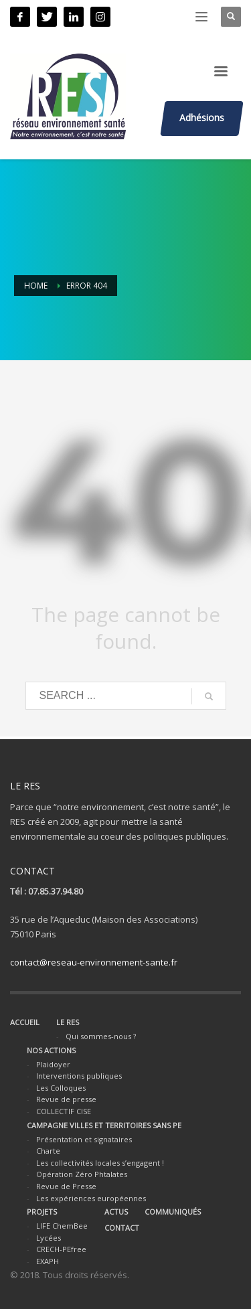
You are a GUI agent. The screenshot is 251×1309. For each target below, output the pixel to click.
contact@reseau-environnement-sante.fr (93, 962)
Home (36, 285)
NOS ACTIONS (51, 1050)
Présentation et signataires (84, 1139)
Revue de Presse (66, 1186)
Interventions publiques (79, 1076)
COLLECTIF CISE (63, 1111)
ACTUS (116, 1212)
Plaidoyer (53, 1064)
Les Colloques (61, 1088)
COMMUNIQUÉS (173, 1212)
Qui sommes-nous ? (101, 1036)
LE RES (67, 1022)
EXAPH (47, 1261)
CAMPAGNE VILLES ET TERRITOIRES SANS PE (104, 1125)
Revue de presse (66, 1099)
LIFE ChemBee (62, 1226)
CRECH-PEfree (61, 1249)
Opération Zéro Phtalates (81, 1174)
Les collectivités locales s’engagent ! (100, 1163)
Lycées (48, 1238)
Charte (48, 1151)
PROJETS (42, 1212)
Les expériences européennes (91, 1198)
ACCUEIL (24, 1022)
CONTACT (121, 1228)
